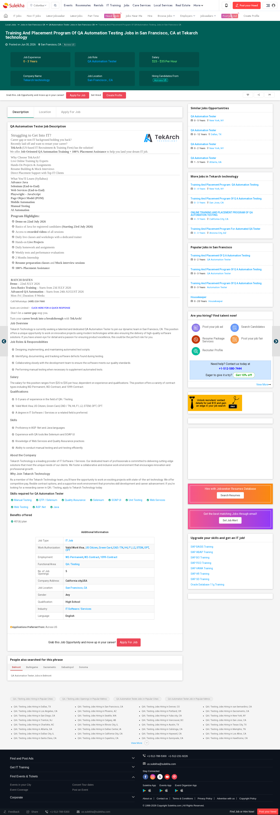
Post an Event (80, 789)
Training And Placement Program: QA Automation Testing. (225, 184)
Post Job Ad (230, 16)
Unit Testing (134, 500)
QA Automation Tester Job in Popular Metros (189, 699)
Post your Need (268, 811)
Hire (150, 16)
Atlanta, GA (215, 162)
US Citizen (92, 547)
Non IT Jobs (34, 16)
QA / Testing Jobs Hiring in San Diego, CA (34, 715)
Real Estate (183, 5)
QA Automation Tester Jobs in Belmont (31, 675)
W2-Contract (91, 557)
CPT (68, 550)
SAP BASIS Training (202, 546)
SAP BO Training (200, 557)
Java (54, 507)
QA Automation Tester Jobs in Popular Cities (137, 699)
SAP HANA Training (202, 568)
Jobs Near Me (134, 16)
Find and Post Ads (72, 759)
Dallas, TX (216, 134)
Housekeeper (199, 297)
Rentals (98, 5)
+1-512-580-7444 (230, 368)
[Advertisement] (230, 453)
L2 (134, 547)
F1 (130, 547)
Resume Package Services (213, 340)
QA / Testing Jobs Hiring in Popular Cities (33, 699)
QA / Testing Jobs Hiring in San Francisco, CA (100, 706)
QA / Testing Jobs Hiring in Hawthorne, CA (227, 738)
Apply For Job (77, 95)
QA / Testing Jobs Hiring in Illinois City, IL (98, 724)
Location (45, 112)
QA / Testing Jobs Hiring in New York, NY (226, 715)
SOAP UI (114, 500)
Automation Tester (217, 287)
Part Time (93, 16)
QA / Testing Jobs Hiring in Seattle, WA (97, 715)
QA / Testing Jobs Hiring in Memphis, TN (226, 729)
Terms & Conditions (183, 798)
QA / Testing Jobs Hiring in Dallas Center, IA (99, 729)
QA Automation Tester (102, 61)
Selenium (97, 500)
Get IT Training (72, 767)
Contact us (162, 798)
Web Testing (19, 507)
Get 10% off (244, 375)
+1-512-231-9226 (178, 756)
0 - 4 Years (199, 188)
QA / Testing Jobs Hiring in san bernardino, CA (229, 706)
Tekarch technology (36, 80)
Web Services (156, 500)
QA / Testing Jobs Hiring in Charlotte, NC (34, 724)
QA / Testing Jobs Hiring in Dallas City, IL (34, 733)
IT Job (69, 540)
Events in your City (20, 784)
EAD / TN (118, 547)
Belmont (16, 667)
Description (21, 112)
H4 (126, 547)
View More (263, 384)
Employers (187, 16)
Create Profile (251, 16)
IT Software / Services (78, 608)
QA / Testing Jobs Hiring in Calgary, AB (97, 720)
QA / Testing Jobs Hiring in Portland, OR (161, 711)
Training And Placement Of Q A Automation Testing (220, 255)
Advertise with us (226, 798)
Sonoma (83, 667)
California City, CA (218, 218)
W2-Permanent (74, 557)
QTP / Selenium (46, 500)
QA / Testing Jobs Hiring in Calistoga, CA (162, 729)
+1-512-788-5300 (157, 756)
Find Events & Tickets (72, 776)
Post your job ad (212, 326)
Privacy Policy (205, 798)
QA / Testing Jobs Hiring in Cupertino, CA (98, 738)
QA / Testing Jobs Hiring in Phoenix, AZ (97, 711)
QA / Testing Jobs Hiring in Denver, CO (161, 706)
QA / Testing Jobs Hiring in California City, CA (100, 733)
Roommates (83, 5)
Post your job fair (252, 338)
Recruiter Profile (212, 350)
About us (147, 798)
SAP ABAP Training (202, 552)
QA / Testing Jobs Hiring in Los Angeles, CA (35, 711)
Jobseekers (208, 16)
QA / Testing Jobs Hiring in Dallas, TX (32, 706)
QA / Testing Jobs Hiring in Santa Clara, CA (35, 738)
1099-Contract (108, 557)
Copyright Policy (247, 798)
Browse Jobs (166, 16)
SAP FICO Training (201, 563)
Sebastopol (67, 667)
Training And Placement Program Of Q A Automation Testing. (226, 198)
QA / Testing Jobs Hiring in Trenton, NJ (33, 720)
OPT (146, 547)
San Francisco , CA (100, 80)
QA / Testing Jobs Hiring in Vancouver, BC (162, 720)
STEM (139, 547)
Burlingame (32, 667)
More (198, 5)
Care (142, 5)
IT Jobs (17, 16)
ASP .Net (39, 507)
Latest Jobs (76, 16)
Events (68, 5)
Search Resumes (230, 495)
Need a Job (112, 16)
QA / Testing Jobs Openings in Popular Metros (84, 699)
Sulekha (13, 5)
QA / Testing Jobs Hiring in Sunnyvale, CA (162, 738)
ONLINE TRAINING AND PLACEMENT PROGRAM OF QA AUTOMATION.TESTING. (222, 213)
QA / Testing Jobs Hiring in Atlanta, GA (33, 729)
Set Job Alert (230, 520)
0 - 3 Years (199, 202)
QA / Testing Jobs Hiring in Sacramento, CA (227, 711)
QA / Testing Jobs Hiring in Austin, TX (160, 724)
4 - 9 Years (199, 218)
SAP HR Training (200, 573)
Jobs (126, 5)
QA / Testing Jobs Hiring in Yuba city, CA (162, 715)
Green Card (105, 547)
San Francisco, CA (76, 587)
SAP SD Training (200, 579)
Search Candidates (253, 326)
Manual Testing (21, 500)
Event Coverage (19, 789)
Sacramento (49, 667)
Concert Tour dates (83, 784)
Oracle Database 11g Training (207, 584)
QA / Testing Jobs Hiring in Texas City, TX (226, 724)
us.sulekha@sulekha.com (161, 764)
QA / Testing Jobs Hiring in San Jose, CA (226, 720)
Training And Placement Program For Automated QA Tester (226, 228)
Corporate (72, 798)
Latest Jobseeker (55, 16)
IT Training (114, 5)
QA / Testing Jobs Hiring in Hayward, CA (161, 733)
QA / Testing (73, 564)
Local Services (163, 5)
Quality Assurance (74, 500)
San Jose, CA (216, 202)
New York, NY (216, 120)
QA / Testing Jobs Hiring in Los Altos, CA (226, 733)
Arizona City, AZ (217, 232)
